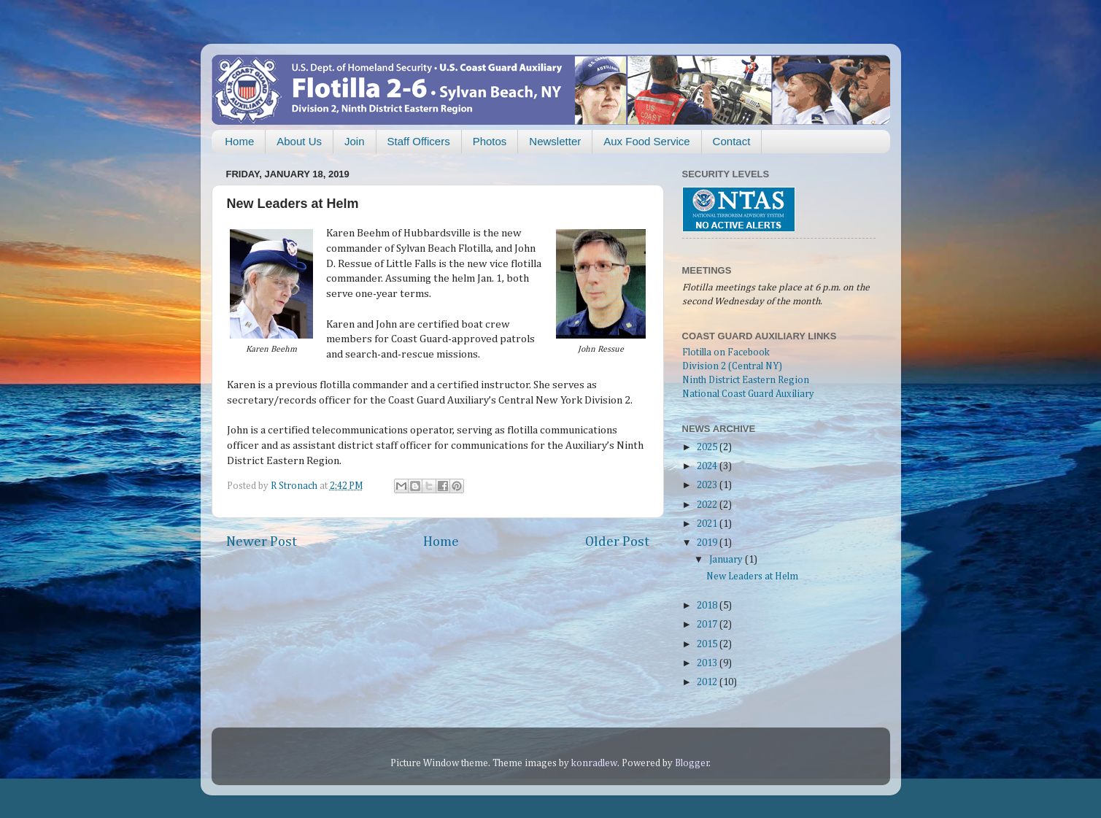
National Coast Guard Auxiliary (748, 394)
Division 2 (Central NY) (732, 366)
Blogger (692, 763)
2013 (708, 663)
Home (239, 141)
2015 (708, 644)
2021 (708, 524)
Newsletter (555, 141)
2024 (708, 466)
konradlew (594, 763)
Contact (732, 141)
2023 (708, 485)
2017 (708, 625)
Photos (490, 141)
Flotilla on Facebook (726, 352)
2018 (708, 606)
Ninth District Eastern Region (745, 380)
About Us (299, 141)
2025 (708, 447)
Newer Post (261, 542)
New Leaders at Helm (752, 576)
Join (354, 141)
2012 (708, 682)
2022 (708, 505)
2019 (708, 543)
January (727, 560)
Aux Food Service (646, 141)
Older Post (617, 542)
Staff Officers (418, 141)
